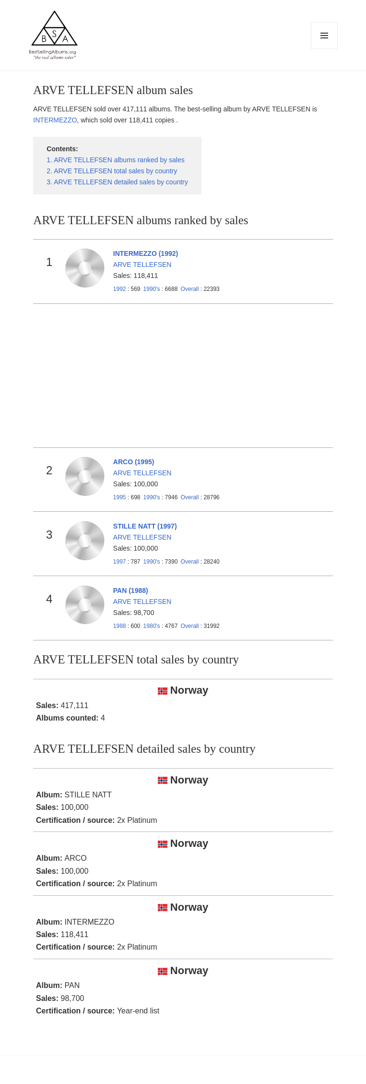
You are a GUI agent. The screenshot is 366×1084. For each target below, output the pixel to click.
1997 (119, 561)
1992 (119, 289)
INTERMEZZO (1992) (145, 253)
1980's (152, 626)
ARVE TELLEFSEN (142, 264)
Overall (189, 289)
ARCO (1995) (133, 462)
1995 (119, 497)
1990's (152, 289)
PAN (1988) (130, 590)
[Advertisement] (183, 376)
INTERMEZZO (55, 120)
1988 (119, 626)
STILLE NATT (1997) (145, 526)
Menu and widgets (324, 48)
